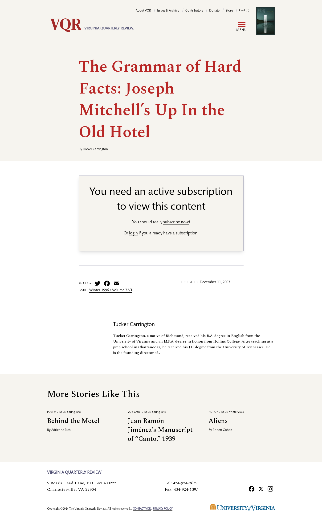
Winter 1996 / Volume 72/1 (110, 290)
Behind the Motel (73, 421)
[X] (261, 489)
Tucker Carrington (95, 149)
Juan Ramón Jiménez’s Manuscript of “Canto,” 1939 (160, 430)
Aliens (218, 421)
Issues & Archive (168, 10)
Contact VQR (142, 508)
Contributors (194, 10)
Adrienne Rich (61, 430)
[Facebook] (251, 489)
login (133, 233)
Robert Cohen (222, 430)
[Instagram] (270, 489)
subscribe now (176, 222)
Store (229, 10)
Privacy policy (162, 508)
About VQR (143, 10)
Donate (214, 10)
